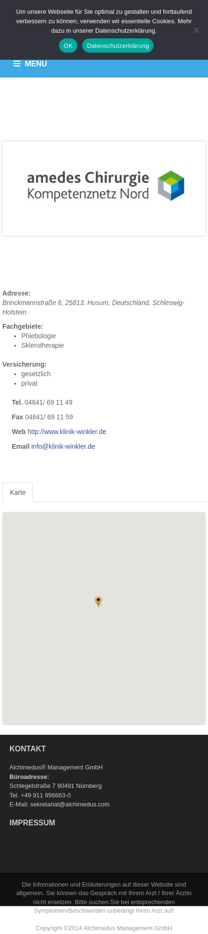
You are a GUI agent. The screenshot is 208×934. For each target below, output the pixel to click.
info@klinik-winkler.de (63, 446)
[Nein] (196, 30)
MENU (36, 64)
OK (68, 45)
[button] (98, 601)
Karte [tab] (18, 492)
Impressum (32, 823)
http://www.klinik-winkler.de (66, 431)
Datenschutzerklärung (118, 45)
